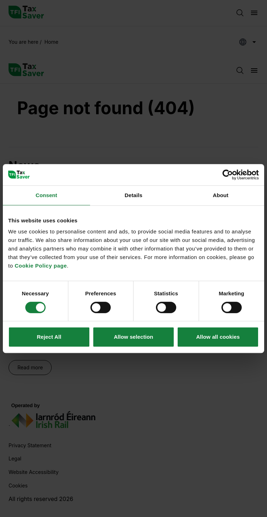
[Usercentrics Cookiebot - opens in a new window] (228, 174)
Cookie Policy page (41, 266)
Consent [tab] (46, 195)
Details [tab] (133, 195)
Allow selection (133, 337)
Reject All (49, 337)
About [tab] (221, 195)
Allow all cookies (218, 337)
